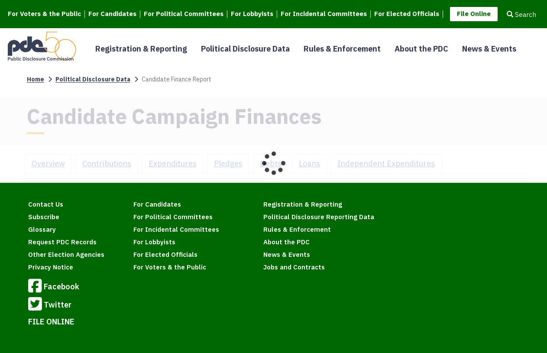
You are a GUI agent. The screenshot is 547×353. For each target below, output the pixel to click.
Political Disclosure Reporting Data (318, 217)
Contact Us (45, 204)
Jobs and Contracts (294, 267)
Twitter (49, 305)
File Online (474, 14)
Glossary (42, 229)
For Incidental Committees (324, 14)
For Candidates (112, 14)
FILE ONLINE (51, 322)
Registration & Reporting (141, 49)
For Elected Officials (406, 14)
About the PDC (421, 49)
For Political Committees (183, 14)
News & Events (489, 49)
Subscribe (43, 217)
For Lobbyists (252, 14)
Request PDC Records (62, 242)
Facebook (53, 287)
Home (35, 79)
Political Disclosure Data (245, 49)
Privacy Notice (50, 267)
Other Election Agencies (66, 254)
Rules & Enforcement (342, 49)
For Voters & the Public (44, 14)
